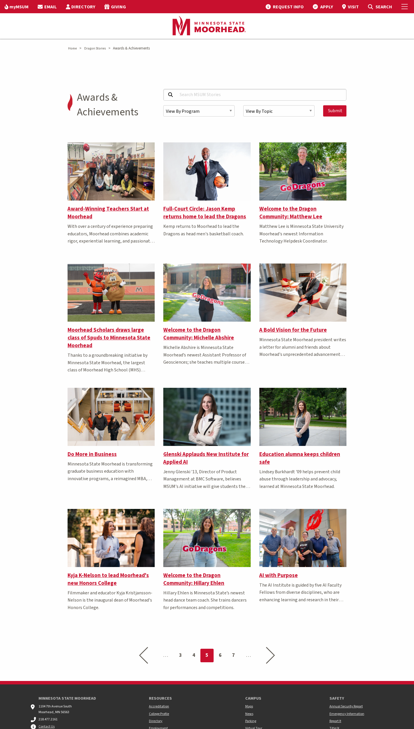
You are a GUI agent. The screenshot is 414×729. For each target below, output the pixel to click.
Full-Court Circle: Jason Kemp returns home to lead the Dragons (204, 213)
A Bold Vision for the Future (293, 330)
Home (72, 48)
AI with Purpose (278, 575)
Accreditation (159, 706)
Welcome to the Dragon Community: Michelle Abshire (198, 334)
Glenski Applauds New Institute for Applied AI (206, 458)
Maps (249, 706)
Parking (250, 721)
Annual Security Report (346, 706)
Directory (155, 721)
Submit (335, 111)
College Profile (159, 713)
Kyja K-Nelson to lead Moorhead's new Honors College (108, 579)
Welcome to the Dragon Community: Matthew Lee (290, 213)
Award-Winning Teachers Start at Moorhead (108, 213)
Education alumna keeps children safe (299, 458)
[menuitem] (16, 6)
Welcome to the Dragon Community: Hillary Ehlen (193, 579)
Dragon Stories (95, 48)
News (249, 713)
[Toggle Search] (379, 6)
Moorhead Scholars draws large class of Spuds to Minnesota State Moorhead (109, 338)
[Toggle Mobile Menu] (405, 6)
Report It (335, 721)
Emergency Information (346, 713)
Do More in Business (92, 454)
